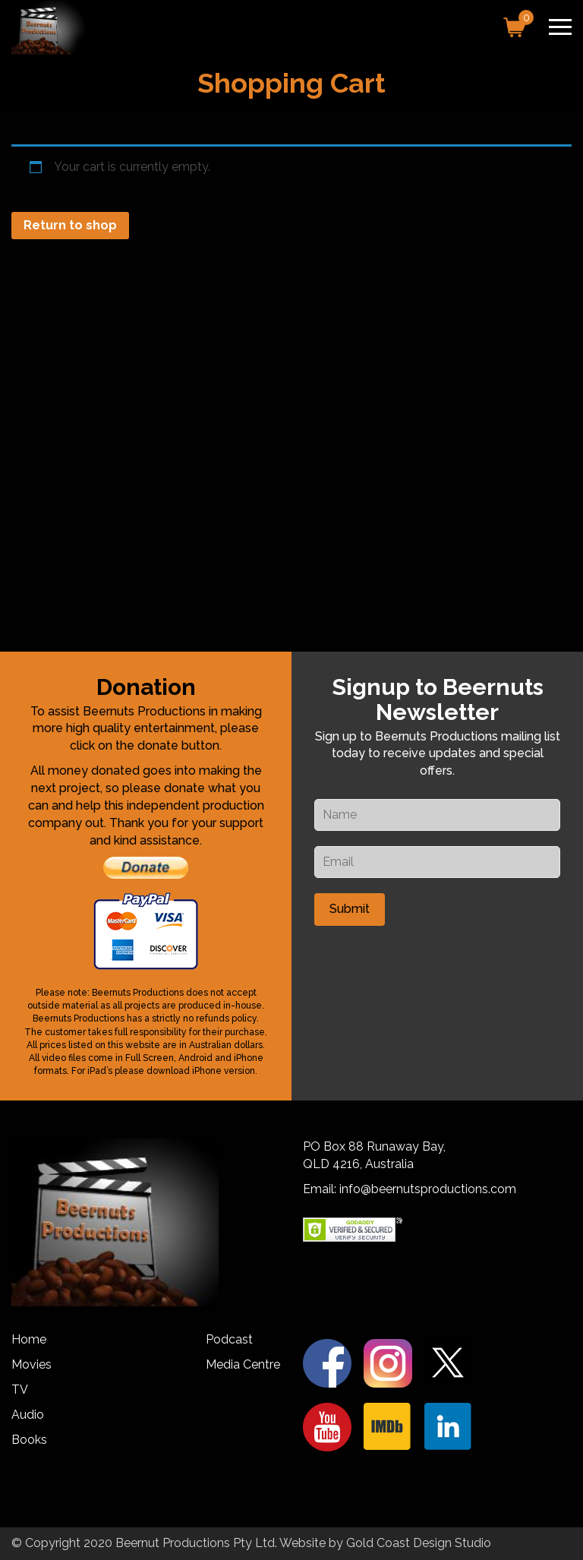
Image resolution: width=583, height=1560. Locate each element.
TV (19, 1389)
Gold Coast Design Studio (418, 1543)
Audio (27, 1414)
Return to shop (70, 225)
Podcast (229, 1339)
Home (28, 1339)
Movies (31, 1364)
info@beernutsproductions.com (427, 1189)
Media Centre (243, 1364)
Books (29, 1439)
